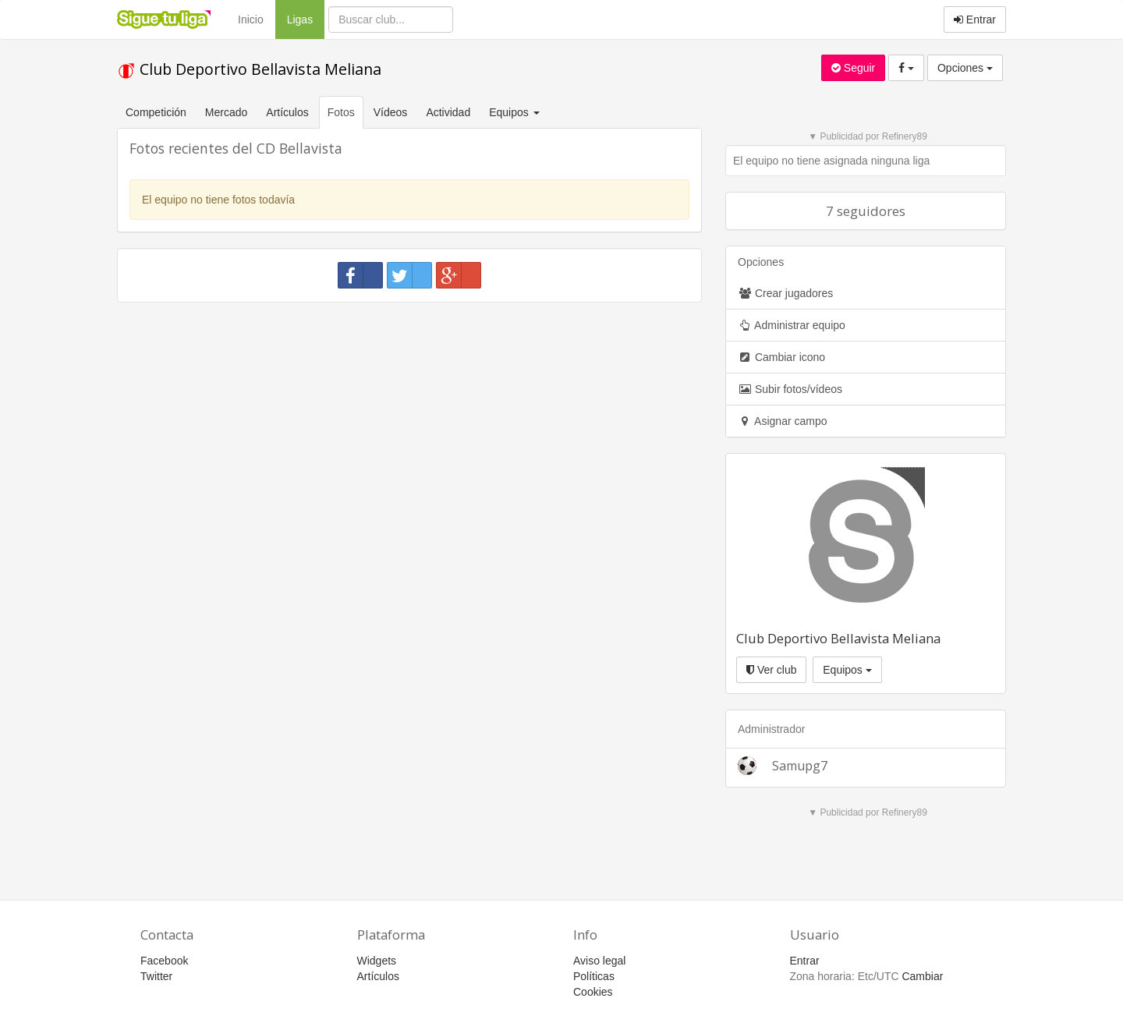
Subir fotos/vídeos (790, 389)
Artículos (287, 112)
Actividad (448, 112)
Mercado (226, 112)
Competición (156, 112)
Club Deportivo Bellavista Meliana (249, 69)
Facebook (164, 960)
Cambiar (922, 976)
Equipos (847, 670)
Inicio (251, 19)
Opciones (965, 68)
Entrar (975, 19)
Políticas (594, 976)
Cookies (593, 992)
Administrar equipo (791, 325)
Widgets (377, 960)
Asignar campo (782, 421)
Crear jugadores (785, 293)
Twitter (156, 976)
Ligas (305, 18)
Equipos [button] (515, 112)
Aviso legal (599, 960)
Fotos (341, 112)
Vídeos (391, 112)
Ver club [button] (771, 670)
